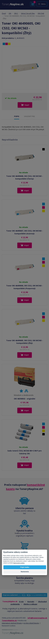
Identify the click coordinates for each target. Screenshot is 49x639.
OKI (10, 13)
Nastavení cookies (8, 626)
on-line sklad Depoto (31, 623)
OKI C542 (41, 13)
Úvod (4, 13)
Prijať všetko (24, 567)
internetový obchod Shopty (12, 623)
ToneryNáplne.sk (9, 620)
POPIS (16, 116)
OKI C (16, 13)
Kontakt (30, 601)
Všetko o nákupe (30, 604)
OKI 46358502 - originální (24, 399)
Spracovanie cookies (18, 563)
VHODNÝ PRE (29, 116)
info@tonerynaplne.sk (37, 618)
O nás (21, 601)
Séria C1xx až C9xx (28, 13)
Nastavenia (25, 572)
